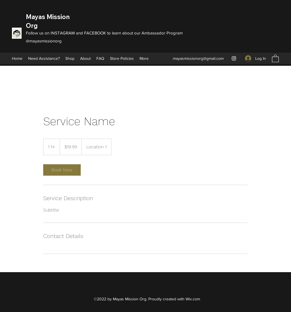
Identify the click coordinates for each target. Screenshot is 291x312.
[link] (62, 170)
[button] (275, 58)
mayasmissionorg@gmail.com (198, 58)
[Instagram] (234, 58)
